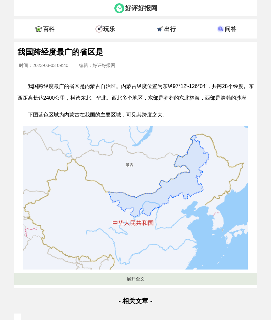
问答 (230, 29)
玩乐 (109, 29)
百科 (48, 29)
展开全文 (136, 278)
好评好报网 (141, 8)
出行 (170, 29)
